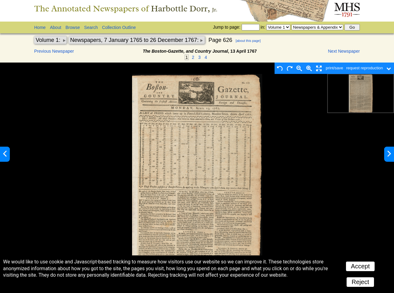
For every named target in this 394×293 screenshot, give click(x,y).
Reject (360, 282)
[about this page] (247, 41)
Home (40, 27)
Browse (73, 27)
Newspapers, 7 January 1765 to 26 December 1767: (135, 40)
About (55, 27)
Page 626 (220, 40)
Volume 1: (49, 40)
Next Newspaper (344, 51)
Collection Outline (119, 27)
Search (91, 27)
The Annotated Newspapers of (125, 8)
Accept (360, 266)
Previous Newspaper (54, 51)
